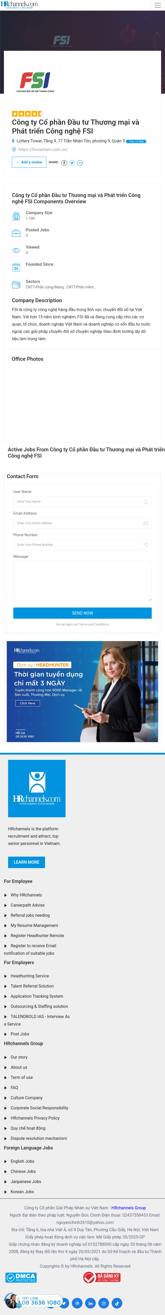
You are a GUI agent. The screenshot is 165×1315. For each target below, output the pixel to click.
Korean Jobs (22, 1191)
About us (19, 1067)
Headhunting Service (30, 975)
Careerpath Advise (28, 905)
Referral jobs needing (30, 915)
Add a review (29, 162)
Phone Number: (26, 535)
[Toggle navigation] (157, 5)
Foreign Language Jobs (28, 1147)
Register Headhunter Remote (37, 935)
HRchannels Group (23, 1043)
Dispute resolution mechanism (39, 1138)
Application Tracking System (37, 996)
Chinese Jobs (23, 1171)
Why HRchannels (26, 895)
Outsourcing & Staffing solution (39, 1006)
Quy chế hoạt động (28, 1128)
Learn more (26, 862)
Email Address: (25, 513)
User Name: (22, 492)
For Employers (19, 962)
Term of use (22, 1077)
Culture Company (27, 1097)
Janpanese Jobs (26, 1181)
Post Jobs (20, 1034)
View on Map (136, 141)
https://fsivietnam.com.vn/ (43, 149)
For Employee (18, 881)
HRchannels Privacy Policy (35, 1118)
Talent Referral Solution (32, 986)
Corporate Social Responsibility (39, 1107)
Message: (21, 556)
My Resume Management (34, 925)
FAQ (14, 1087)
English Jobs (22, 1161)
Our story (19, 1057)
